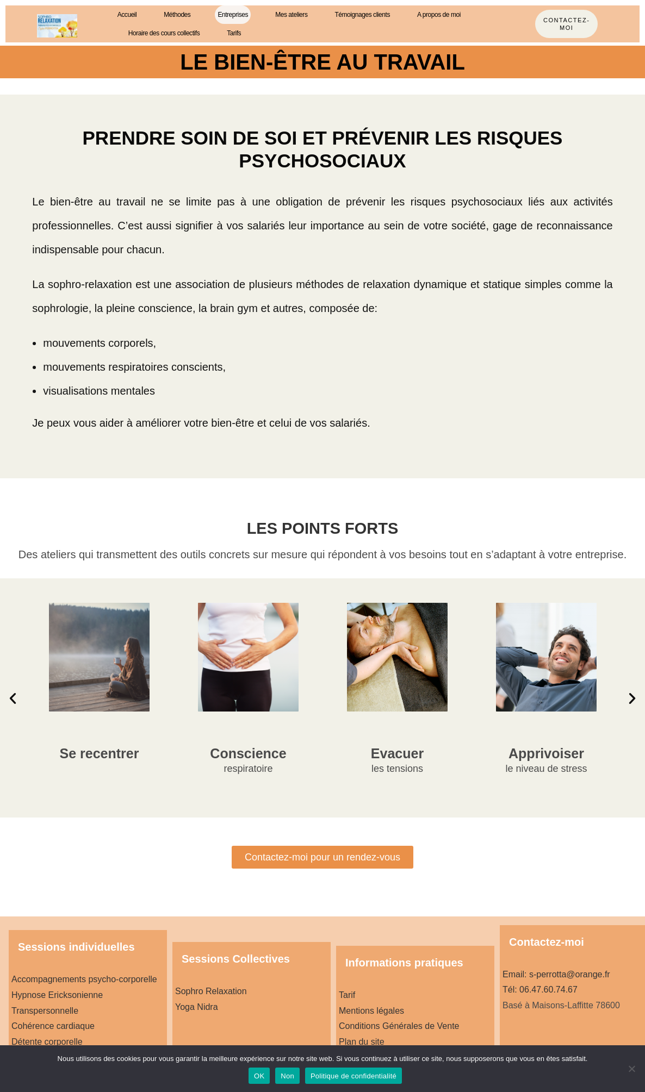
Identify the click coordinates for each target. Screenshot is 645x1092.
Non (287, 1076)
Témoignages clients (362, 14)
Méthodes (177, 14)
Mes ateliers (291, 14)
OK (259, 1076)
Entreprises (233, 14)
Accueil (127, 14)
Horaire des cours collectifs (164, 33)
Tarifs (234, 33)
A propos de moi (439, 14)
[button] (12, 697)
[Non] (631, 1068)
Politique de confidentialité (353, 1076)
